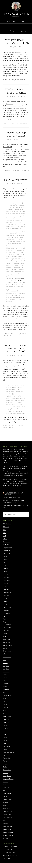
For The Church (7, 627)
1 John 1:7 (12, 280)
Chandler (5, 568)
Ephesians (6, 610)
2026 (4, 533)
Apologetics (6, 542)
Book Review (7, 554)
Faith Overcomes (21, 101)
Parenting (6, 719)
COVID (5, 586)
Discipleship (6, 598)
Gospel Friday (7, 642)
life (4, 692)
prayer (5, 737)
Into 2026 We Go (8, 858)
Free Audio (25, 80)
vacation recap (7, 814)
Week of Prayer (7, 826)
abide (4, 536)
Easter (5, 601)
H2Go (4, 654)
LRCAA (5, 704)
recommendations (8, 752)
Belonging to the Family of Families (13, 506)
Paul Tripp (6, 722)
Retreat (5, 761)
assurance (18, 80)
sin (4, 791)
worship (5, 838)
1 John (12, 80)
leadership (6, 689)
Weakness (6, 823)
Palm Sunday (7, 716)
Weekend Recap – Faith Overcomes (16, 91)
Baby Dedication (8, 548)
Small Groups (7, 794)
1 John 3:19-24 (7, 147)
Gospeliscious (7, 335)
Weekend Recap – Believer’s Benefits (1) (16, 41)
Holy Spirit (6, 666)
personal (5, 728)
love (4, 698)
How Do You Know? (16, 180)
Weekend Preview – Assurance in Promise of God (16, 348)
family (5, 619)
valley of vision (7, 817)
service (5, 785)
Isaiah (5, 675)
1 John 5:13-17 (12, 54)
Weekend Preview (8, 428)
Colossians (6, 574)
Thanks (5, 805)
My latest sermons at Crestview (13, 493)
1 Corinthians (7, 524)
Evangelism (6, 613)
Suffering (5, 797)
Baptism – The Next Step (10, 855)
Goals (5, 636)
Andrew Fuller (15, 333)
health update (7, 657)
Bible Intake (6, 551)
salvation (5, 773)
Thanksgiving (7, 808)
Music (5, 713)
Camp (5, 559)
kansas (5, 686)
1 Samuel (6, 527)
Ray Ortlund (6, 746)
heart (4, 660)
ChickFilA (8, 624)
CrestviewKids (7, 592)
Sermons (5, 782)
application (6, 545)
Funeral (5, 633)
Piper (4, 731)
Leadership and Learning (10, 846)
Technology (6, 802)
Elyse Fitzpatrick (7, 607)
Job (4, 681)
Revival (5, 767)
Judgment (6, 684)
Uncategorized (7, 811)
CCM (4, 565)
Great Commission (8, 651)
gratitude (5, 648)
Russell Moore (7, 770)
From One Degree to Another (16, 14)
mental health (7, 707)
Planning (5, 734)
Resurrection (6, 758)
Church (5, 571)
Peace (5, 725)
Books (5, 556)
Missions (5, 710)
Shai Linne (6, 788)
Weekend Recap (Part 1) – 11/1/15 (16, 134)
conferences (6, 580)
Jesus (5, 678)
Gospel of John (7, 645)
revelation (6, 764)
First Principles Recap (9, 852)
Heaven (5, 663)
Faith (4, 616)
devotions (6, 595)
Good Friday (6, 639)
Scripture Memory (8, 779)
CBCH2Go (6, 562)
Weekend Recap (8, 832)
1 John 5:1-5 (9, 104)
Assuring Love (21, 145)
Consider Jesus (7, 497)
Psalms (5, 743)
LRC (4, 701)
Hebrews (20, 426)
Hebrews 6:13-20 (8, 362)
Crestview (6, 589)
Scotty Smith (7, 776)
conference (6, 577)
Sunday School (7, 799)
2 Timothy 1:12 (20, 280)
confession (6, 583)
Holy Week (6, 669)
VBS (4, 820)
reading (5, 749)
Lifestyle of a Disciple (9, 849)
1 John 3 (23, 157)
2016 (4, 530)
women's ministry (8, 835)
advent (5, 539)
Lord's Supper (7, 695)
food (4, 622)
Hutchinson (6, 672)
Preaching (6, 740)
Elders (5, 604)
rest (4, 755)
